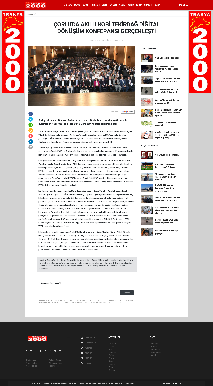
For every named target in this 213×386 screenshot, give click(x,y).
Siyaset (113, 5)
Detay (166, 383)
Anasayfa (31, 14)
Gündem (148, 5)
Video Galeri (88, 343)
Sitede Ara (155, 343)
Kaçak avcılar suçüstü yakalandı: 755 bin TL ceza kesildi (166, 69)
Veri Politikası (31, 366)
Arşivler (86, 353)
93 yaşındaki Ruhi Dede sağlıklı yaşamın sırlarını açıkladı (165, 177)
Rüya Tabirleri (156, 352)
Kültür (85, 5)
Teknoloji (94, 5)
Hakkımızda (31, 360)
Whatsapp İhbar (55, 363)
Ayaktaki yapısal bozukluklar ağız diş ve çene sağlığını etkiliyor (167, 210)
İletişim (86, 363)
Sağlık (104, 5)
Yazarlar (86, 348)
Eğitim (139, 5)
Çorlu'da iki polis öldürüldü (167, 155)
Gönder (127, 293)
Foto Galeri (88, 338)
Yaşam (131, 5)
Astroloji (154, 355)
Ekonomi (68, 5)
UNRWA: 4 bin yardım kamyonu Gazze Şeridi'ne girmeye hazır (166, 188)
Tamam (177, 383)
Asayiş (122, 5)
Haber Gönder (54, 366)
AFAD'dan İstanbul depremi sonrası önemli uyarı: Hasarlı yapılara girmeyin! (167, 135)
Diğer (157, 5)
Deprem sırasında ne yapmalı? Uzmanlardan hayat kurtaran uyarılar (168, 113)
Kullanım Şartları (55, 360)
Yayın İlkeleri (31, 363)
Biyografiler (155, 349)
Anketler (154, 346)
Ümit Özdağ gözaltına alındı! (167, 58)
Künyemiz (87, 358)
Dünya (77, 5)
